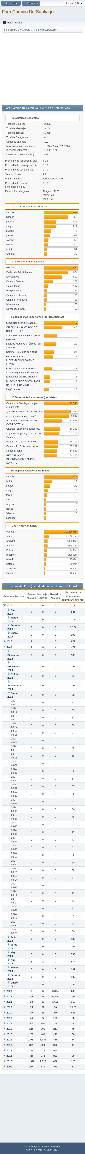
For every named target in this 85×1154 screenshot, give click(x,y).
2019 (9, 1012)
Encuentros (12, 276)
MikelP (10, 244)
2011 (9, 1055)
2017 (9, 1023)
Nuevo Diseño (14, 450)
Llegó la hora (13, 389)
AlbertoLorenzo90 (53, 178)
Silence (10, 217)
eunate (10, 212)
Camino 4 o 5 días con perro (21, 351)
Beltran (10, 230)
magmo (10, 226)
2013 (9, 1045)
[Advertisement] (35, 68)
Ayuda (27, 1146)
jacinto (9, 249)
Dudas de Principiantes (19, 272)
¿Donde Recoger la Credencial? (24, 411)
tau (8, 499)
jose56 (9, 508)
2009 (9, 1066)
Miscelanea (12, 304)
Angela (10, 253)
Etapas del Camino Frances (21, 376)
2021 (9, 1001)
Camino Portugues (16, 299)
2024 (9, 646)
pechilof (10, 221)
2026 (9, 605)
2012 (9, 1050)
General (10, 267)
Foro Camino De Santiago (27, 11)
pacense (10, 518)
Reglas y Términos (40, 1146)
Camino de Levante (17, 295)
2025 (9, 641)
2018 (9, 1018)
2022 (9, 996)
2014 (9, 1039)
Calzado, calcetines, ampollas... (23, 428)
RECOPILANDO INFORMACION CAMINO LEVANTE (20, 360)
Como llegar (13, 286)
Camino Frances (15, 281)
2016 (9, 1028)
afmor (9, 536)
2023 (9, 991)
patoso (10, 235)
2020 (9, 1007)
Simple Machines (51, 1150)
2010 (9, 1061)
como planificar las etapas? (21, 322)
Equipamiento (14, 290)
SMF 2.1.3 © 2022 (34, 1150)
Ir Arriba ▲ (55, 1146)
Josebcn (10, 240)
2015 (9, 1034)
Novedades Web (15, 308)
